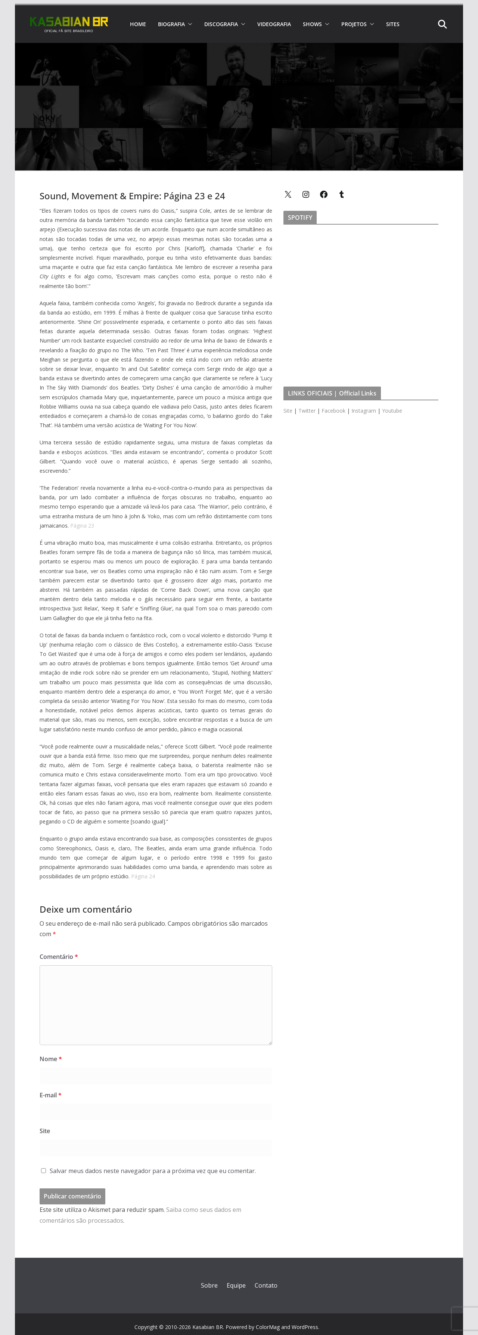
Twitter (307, 410)
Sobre (209, 1285)
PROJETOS (354, 24)
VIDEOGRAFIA (274, 24)
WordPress (305, 1327)
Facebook (333, 410)
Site (45, 1131)
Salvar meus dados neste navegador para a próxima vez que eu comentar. (153, 1171)
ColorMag (268, 1327)
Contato (266, 1285)
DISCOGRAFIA (221, 24)
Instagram (363, 410)
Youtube (392, 410)
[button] (188, 24)
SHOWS (312, 24)
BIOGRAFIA (171, 24)
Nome (51, 1059)
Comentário (59, 957)
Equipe (236, 1285)
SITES (393, 24)
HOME (138, 24)
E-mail (51, 1095)
